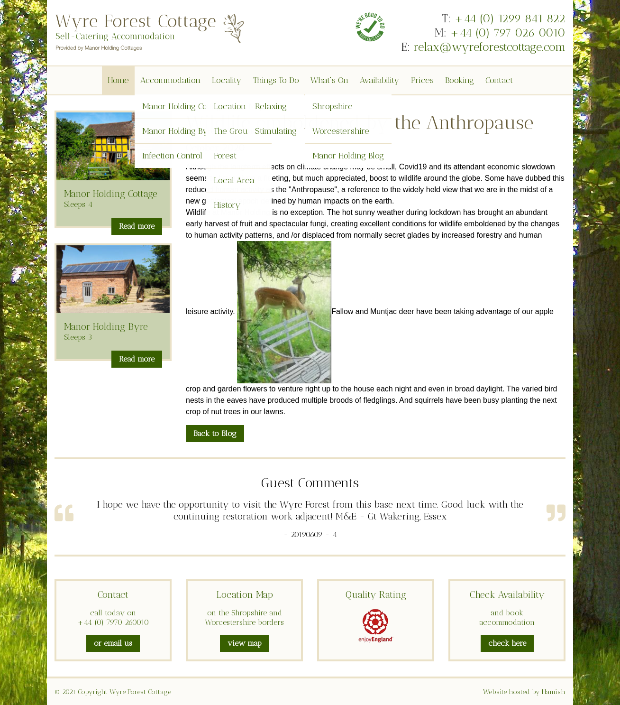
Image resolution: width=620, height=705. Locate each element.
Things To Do (276, 80)
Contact (499, 80)
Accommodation (170, 80)
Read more (137, 226)
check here (507, 643)
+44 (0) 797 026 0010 (507, 32)
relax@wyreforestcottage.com (489, 47)
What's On (329, 80)
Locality (227, 80)
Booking (459, 80)
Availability (380, 80)
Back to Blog (215, 433)
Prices (422, 80)
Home (118, 80)
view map (245, 643)
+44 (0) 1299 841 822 (509, 18)
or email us (113, 643)
